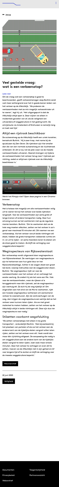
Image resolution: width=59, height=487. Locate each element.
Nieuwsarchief (10, 364)
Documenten (8, 470)
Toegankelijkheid (37, 470)
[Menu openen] (56, 2)
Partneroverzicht (37, 475)
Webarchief (7, 480)
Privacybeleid (8, 475)
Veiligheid (8, 381)
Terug (6, 14)
